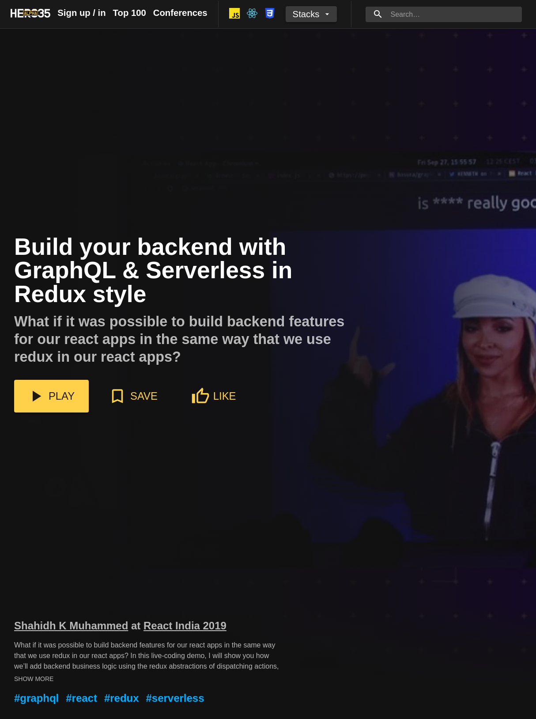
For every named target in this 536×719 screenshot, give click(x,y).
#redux (121, 698)
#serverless (175, 698)
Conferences (180, 13)
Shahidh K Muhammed (71, 626)
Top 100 (129, 13)
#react (81, 698)
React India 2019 (184, 626)
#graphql (36, 698)
